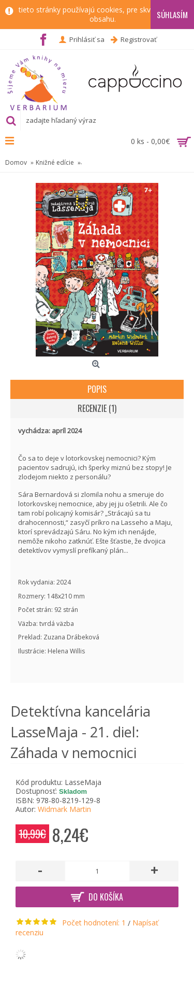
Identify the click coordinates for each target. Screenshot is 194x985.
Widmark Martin (64, 809)
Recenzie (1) (97, 408)
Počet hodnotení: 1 (94, 922)
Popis (97, 389)
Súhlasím (172, 14)
